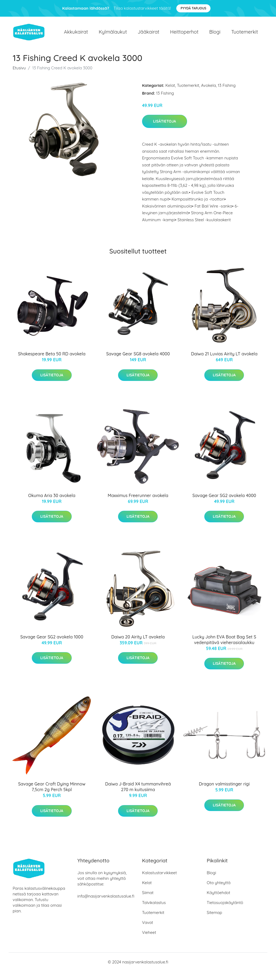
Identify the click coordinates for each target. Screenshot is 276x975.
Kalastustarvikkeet (159, 876)
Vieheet (149, 936)
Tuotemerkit (244, 34)
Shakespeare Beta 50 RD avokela (51, 357)
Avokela (208, 89)
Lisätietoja (164, 125)
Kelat (170, 89)
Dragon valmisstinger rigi (224, 788)
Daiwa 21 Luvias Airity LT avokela (224, 357)
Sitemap (214, 916)
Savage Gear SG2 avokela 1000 (51, 640)
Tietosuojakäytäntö (225, 906)
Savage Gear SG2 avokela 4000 (224, 499)
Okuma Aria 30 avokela (51, 499)
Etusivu (19, 71)
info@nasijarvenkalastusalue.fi (105, 899)
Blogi (214, 34)
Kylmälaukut (113, 34)
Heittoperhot (184, 34)
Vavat (147, 926)
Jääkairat (148, 34)
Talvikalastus (154, 906)
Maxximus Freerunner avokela (138, 499)
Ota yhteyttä (218, 886)
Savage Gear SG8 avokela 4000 (138, 357)
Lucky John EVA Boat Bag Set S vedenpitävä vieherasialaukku (224, 643)
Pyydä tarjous (193, 8)
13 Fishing (227, 89)
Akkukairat (76, 34)
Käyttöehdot (218, 896)
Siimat (148, 896)
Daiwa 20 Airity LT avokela (138, 640)
